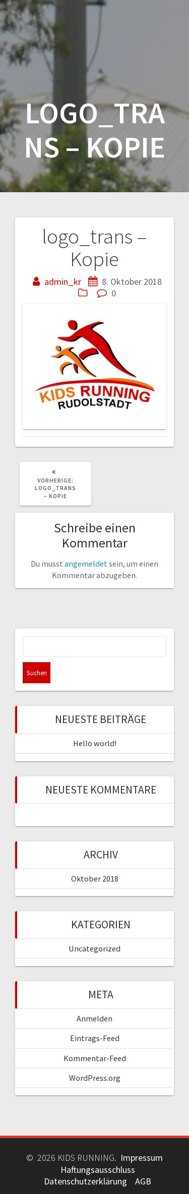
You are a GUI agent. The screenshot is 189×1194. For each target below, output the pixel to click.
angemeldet (86, 564)
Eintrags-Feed (94, 1038)
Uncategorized (94, 948)
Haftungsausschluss (97, 1169)
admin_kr (62, 281)
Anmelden (94, 1018)
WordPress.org (94, 1078)
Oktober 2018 (94, 878)
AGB (143, 1181)
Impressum (141, 1157)
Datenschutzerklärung (85, 1181)
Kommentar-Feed (95, 1058)
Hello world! (94, 743)
